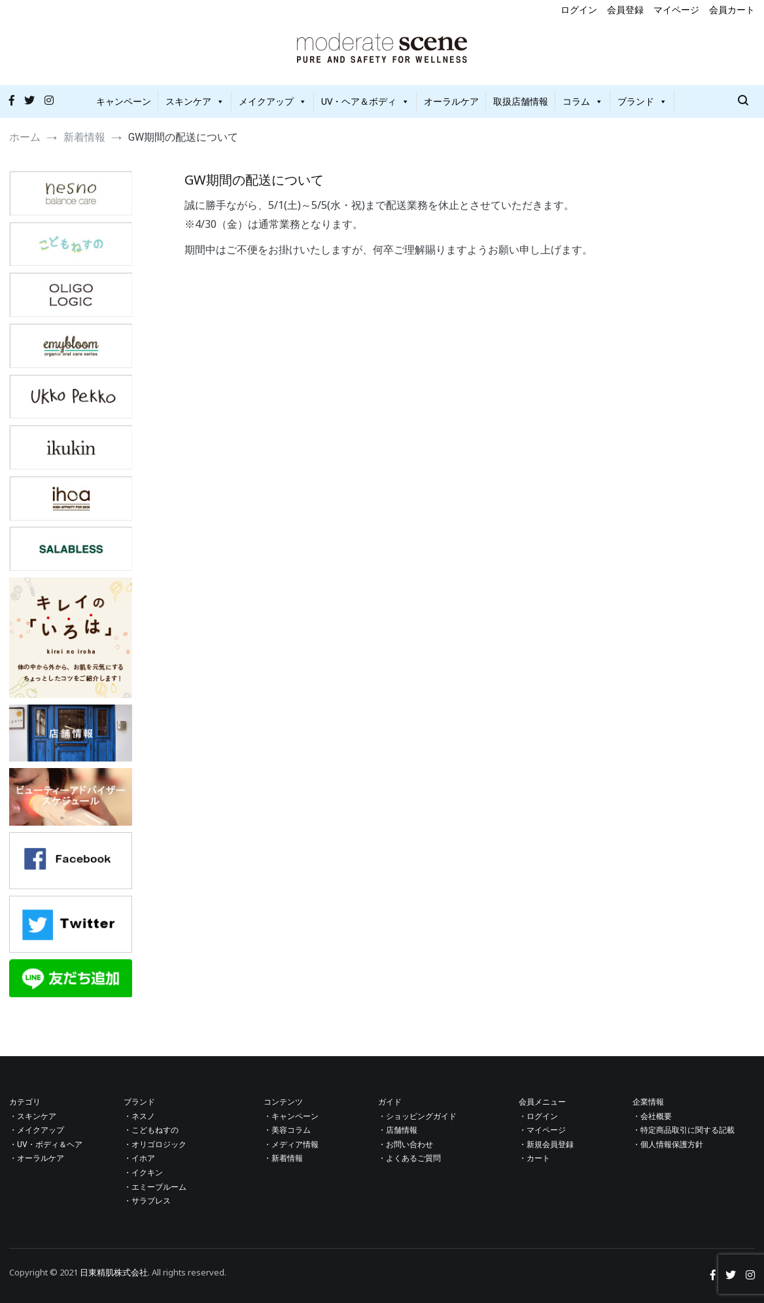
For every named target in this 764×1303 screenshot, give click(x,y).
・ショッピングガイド (417, 1116)
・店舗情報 (397, 1130)
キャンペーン (123, 101)
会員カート (732, 9)
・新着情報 (283, 1158)
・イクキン (143, 1172)
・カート (534, 1158)
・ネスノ (139, 1116)
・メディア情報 (291, 1144)
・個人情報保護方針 (668, 1144)
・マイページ (542, 1130)
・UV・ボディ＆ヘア (45, 1144)
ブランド (642, 101)
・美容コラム (287, 1130)
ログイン (579, 9)
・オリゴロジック (155, 1144)
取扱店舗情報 (520, 101)
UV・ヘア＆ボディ (365, 101)
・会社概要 (652, 1116)
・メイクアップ (36, 1130)
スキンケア (194, 101)
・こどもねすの (151, 1130)
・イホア (139, 1158)
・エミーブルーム (155, 1187)
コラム (583, 101)
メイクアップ (273, 101)
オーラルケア (451, 101)
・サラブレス (147, 1200)
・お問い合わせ (405, 1144)
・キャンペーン (291, 1116)
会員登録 (625, 9)
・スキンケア (32, 1116)
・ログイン (538, 1116)
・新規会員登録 (546, 1144)
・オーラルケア (36, 1158)
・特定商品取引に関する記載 (684, 1130)
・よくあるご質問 (409, 1158)
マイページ (676, 9)
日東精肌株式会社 (114, 1272)
